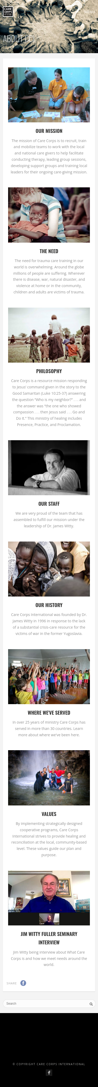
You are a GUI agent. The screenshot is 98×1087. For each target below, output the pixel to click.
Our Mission (49, 130)
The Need (49, 250)
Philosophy (49, 370)
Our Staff (49, 503)
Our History (49, 604)
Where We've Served (49, 712)
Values (49, 813)
